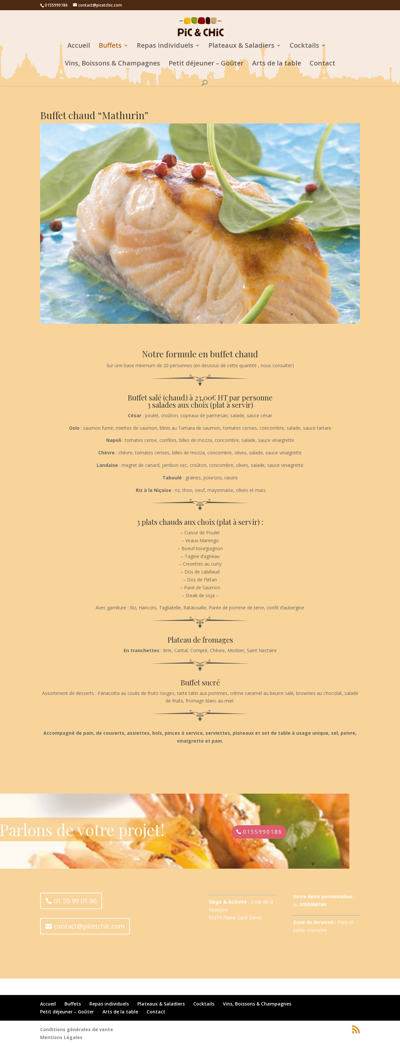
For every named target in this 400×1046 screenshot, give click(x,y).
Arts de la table (276, 64)
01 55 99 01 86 (75, 900)
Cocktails (304, 46)
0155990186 (76, 831)
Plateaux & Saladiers (241, 46)
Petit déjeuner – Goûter (206, 64)
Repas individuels (165, 46)
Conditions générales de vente (76, 1029)
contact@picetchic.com (89, 926)
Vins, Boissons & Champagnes (112, 64)
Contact (322, 64)
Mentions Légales (61, 1037)
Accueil (78, 46)
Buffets (110, 46)
